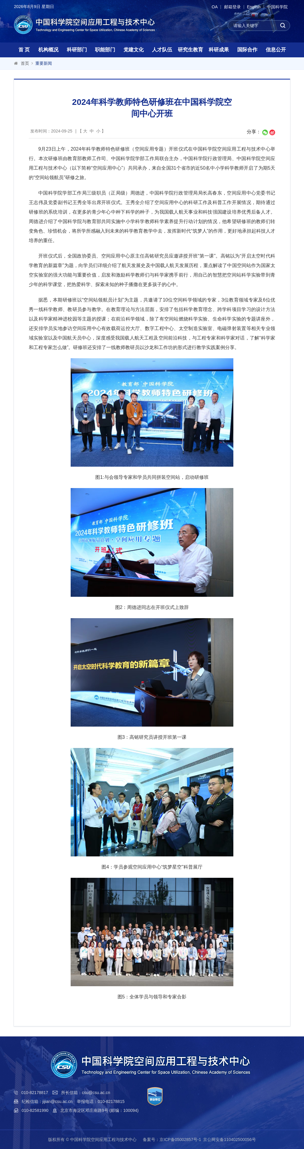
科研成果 (219, 50)
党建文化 (134, 50)
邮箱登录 (229, 7)
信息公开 (276, 50)
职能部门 (105, 50)
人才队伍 (162, 50)
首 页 (24, 50)
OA (211, 7)
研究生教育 (190, 50)
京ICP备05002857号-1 (180, 1139)
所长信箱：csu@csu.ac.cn (85, 1092)
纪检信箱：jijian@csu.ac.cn (47, 1101)
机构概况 (48, 50)
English (252, 7)
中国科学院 (276, 7)
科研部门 (77, 50)
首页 (25, 63)
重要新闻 (43, 63)
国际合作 (247, 50)
